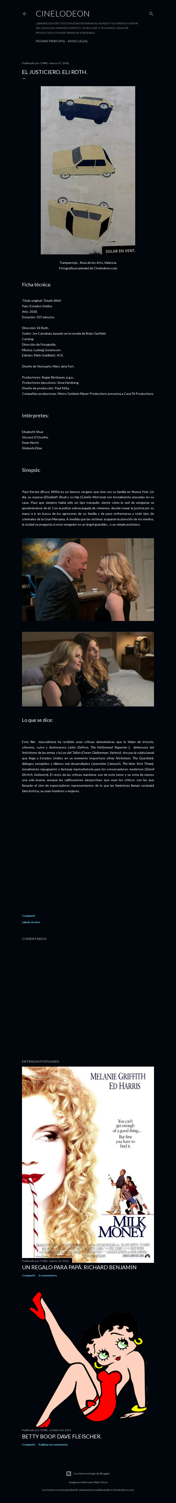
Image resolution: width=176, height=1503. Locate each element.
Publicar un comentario (53, 1444)
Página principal (50, 41)
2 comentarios (47, 1275)
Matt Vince (100, 1482)
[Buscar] (151, 12)
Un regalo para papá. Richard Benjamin (79, 1267)
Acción (35, 922)
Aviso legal (78, 41)
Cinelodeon (63, 13)
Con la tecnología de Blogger (88, 1473)
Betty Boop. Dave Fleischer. (62, 1436)
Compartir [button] (28, 915)
